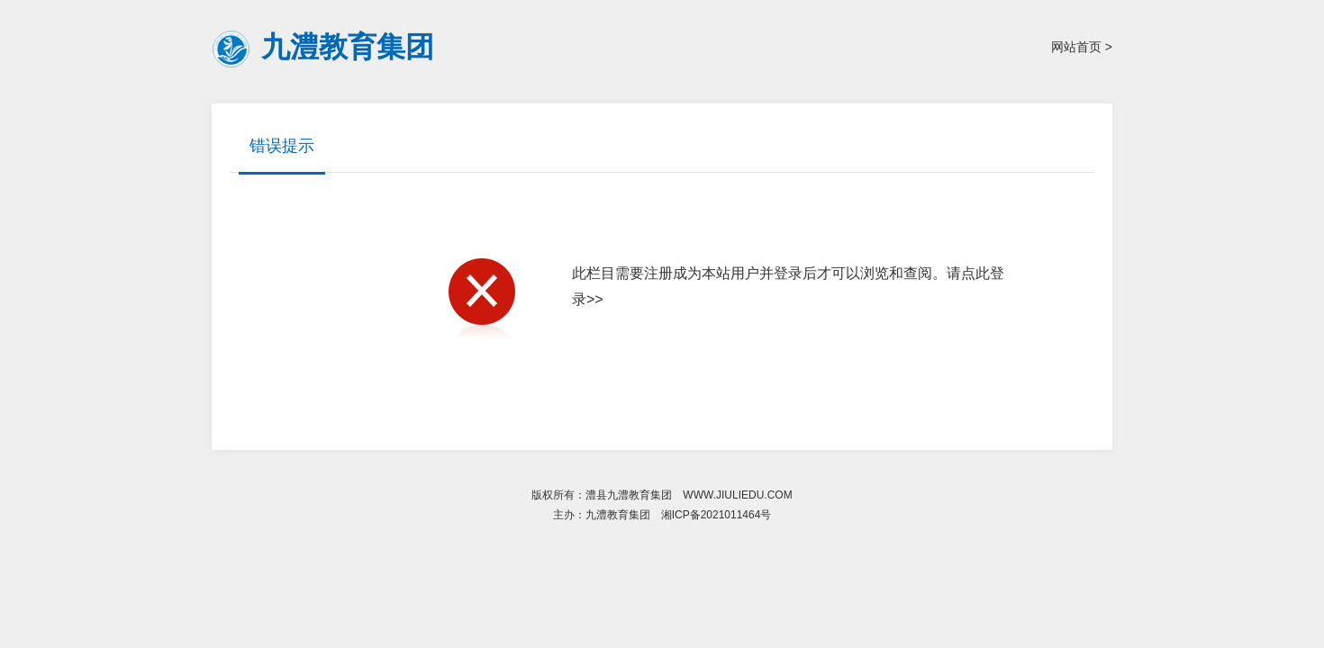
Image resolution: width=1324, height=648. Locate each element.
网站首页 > (1081, 47)
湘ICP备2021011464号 (716, 514)
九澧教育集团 (347, 47)
